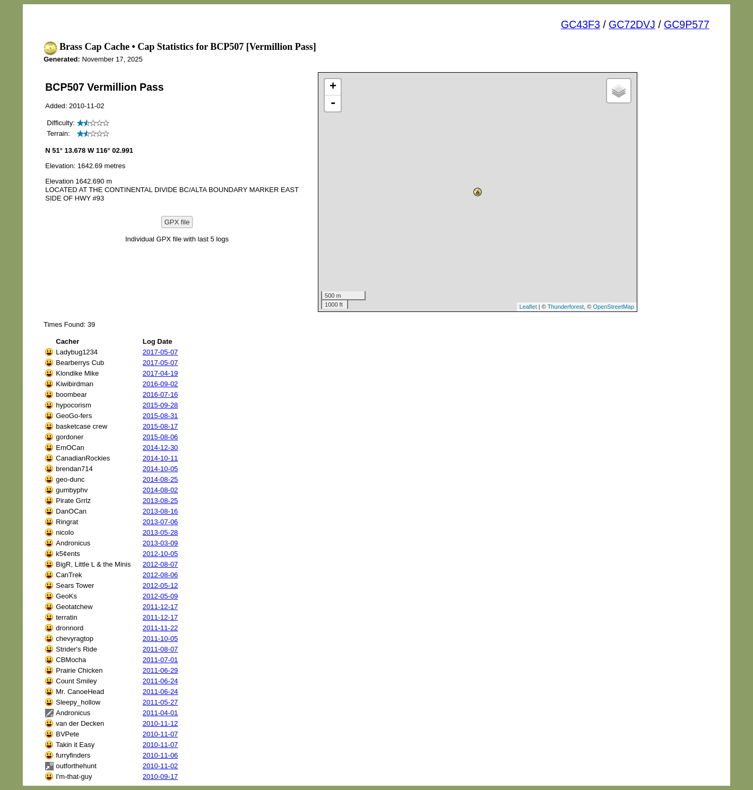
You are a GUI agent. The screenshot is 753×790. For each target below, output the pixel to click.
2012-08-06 (160, 575)
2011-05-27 (160, 702)
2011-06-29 (160, 670)
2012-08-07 (160, 564)
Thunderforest (566, 306)
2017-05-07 (160, 352)
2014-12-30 (160, 448)
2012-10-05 (160, 554)
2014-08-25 (160, 479)
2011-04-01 (160, 713)
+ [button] (333, 87)
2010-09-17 (160, 776)
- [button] (332, 103)
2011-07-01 (160, 660)
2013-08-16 (160, 511)
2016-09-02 (160, 384)
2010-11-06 (160, 755)
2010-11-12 (160, 723)
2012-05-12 (160, 585)
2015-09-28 (160, 405)
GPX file (177, 222)
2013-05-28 (160, 532)
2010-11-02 (160, 766)
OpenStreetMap (613, 306)
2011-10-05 (160, 639)
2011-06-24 (160, 681)
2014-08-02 (160, 490)
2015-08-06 (160, 437)
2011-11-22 (160, 628)
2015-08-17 (160, 426)
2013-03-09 (160, 543)
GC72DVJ (632, 24)
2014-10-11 (160, 458)
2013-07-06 (160, 522)
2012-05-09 (160, 596)
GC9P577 (686, 24)
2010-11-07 (160, 734)
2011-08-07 (160, 649)
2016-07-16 (160, 394)
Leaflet (528, 306)
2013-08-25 (160, 501)
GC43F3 (580, 24)
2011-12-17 (160, 607)
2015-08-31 (160, 416)
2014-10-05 (160, 469)
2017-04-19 (160, 373)
